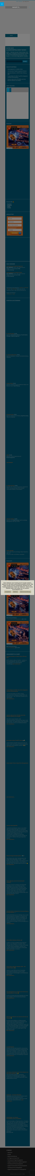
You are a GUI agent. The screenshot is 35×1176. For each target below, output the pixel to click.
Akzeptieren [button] (8, 591)
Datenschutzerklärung (25, 591)
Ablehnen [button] (15, 591)
